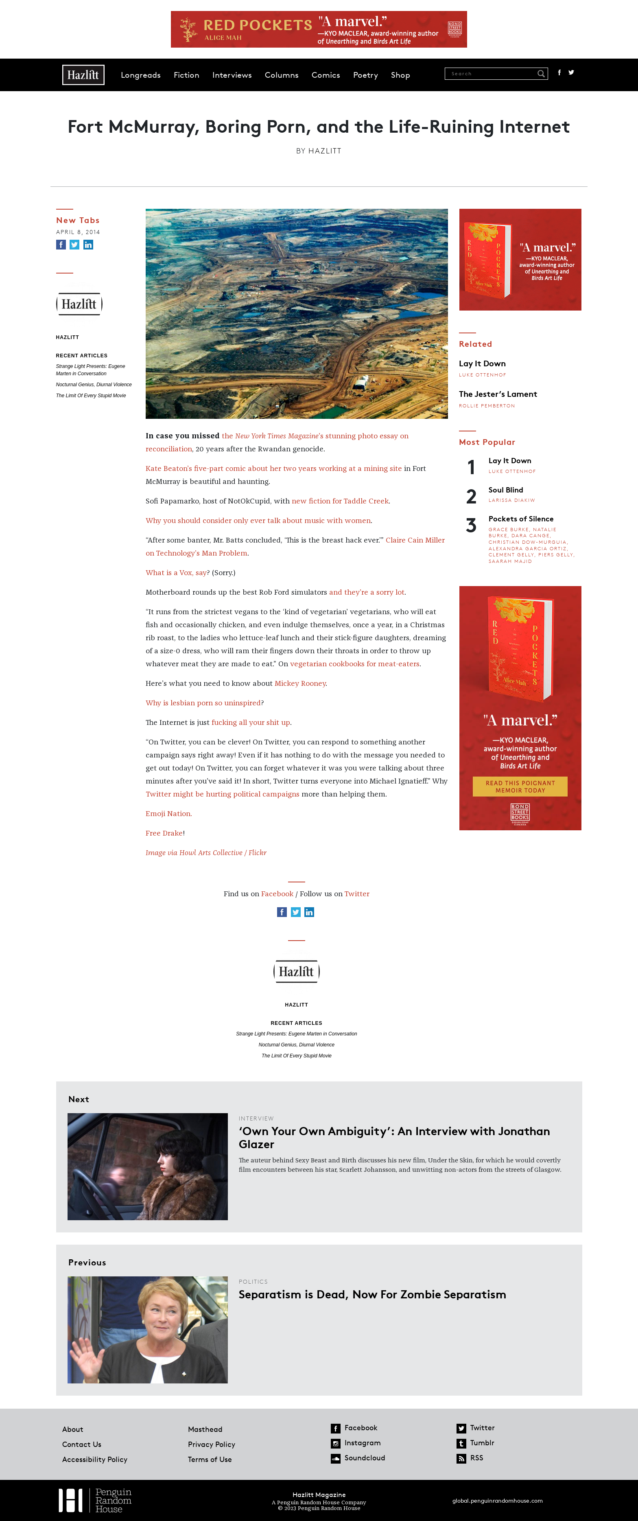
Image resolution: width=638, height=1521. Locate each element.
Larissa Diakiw (512, 500)
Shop (400, 75)
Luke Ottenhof (483, 375)
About (72, 1429)
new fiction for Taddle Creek (340, 501)
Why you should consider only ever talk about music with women (258, 521)
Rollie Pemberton (487, 406)
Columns (282, 75)
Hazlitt (325, 150)
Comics (326, 75)
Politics (253, 1281)
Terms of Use (210, 1459)
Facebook (559, 72)
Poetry (365, 75)
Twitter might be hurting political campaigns (222, 794)
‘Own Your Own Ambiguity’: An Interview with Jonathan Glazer (394, 1136)
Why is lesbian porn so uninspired (203, 703)
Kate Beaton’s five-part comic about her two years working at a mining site (274, 469)
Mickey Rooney (300, 683)
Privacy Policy (211, 1444)
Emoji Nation (168, 814)
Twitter (571, 72)
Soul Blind (506, 489)
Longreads (141, 75)
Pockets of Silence (521, 518)
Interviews (232, 75)
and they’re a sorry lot (366, 592)
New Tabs (78, 219)
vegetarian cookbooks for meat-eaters (355, 664)
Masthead (205, 1429)
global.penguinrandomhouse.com (497, 1500)
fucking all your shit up (251, 723)
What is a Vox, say (176, 573)
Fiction (186, 75)
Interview (256, 1118)
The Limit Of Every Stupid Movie (91, 395)
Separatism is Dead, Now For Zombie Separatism (373, 1293)
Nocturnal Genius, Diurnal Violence (94, 384)
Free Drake (164, 833)
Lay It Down (482, 362)
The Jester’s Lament (498, 393)
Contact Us (81, 1444)
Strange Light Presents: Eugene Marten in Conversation (296, 1034)
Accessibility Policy (94, 1459)
